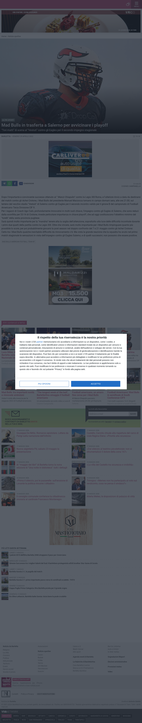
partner (40, 342)
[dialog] (71, 361)
